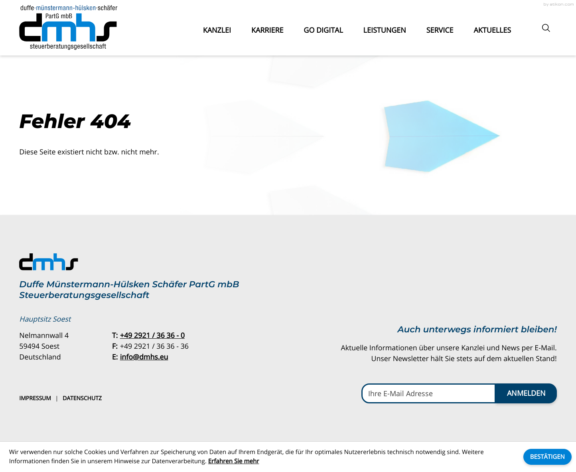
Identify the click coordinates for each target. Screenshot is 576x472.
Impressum (35, 398)
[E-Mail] (428, 393)
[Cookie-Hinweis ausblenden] (547, 457)
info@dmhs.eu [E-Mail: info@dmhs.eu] (144, 357)
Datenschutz (82, 398)
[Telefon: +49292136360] (152, 335)
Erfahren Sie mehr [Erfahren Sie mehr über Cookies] (233, 461)
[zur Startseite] (68, 27)
